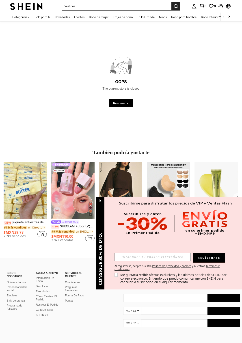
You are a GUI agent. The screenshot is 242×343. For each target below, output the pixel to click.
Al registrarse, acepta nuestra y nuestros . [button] (167, 268)
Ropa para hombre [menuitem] (184, 17)
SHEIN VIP (42, 315)
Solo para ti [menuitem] (42, 17)
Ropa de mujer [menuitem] (98, 17)
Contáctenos (72, 282)
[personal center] (194, 6)
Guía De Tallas (45, 309)
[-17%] (55, 227)
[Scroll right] (229, 17)
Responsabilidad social (17, 289)
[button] (116, 6)
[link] (202, 6)
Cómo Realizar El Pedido (46, 298)
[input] (153, 257)
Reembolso (43, 291)
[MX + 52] (132, 311)
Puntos (69, 300)
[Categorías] (21, 17)
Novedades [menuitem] (62, 17)
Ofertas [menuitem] (79, 17)
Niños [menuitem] (163, 17)
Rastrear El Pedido (47, 304)
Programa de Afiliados (14, 307)
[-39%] (7, 223)
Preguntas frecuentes (71, 289)
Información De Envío (45, 279)
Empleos (12, 295)
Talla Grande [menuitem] (146, 17)
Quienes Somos (16, 282)
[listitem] (25, 201)
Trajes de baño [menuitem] (123, 17)
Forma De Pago (74, 295)
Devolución (42, 286)
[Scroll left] (223, 17)
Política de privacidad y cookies (171, 266)
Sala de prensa (16, 300)
